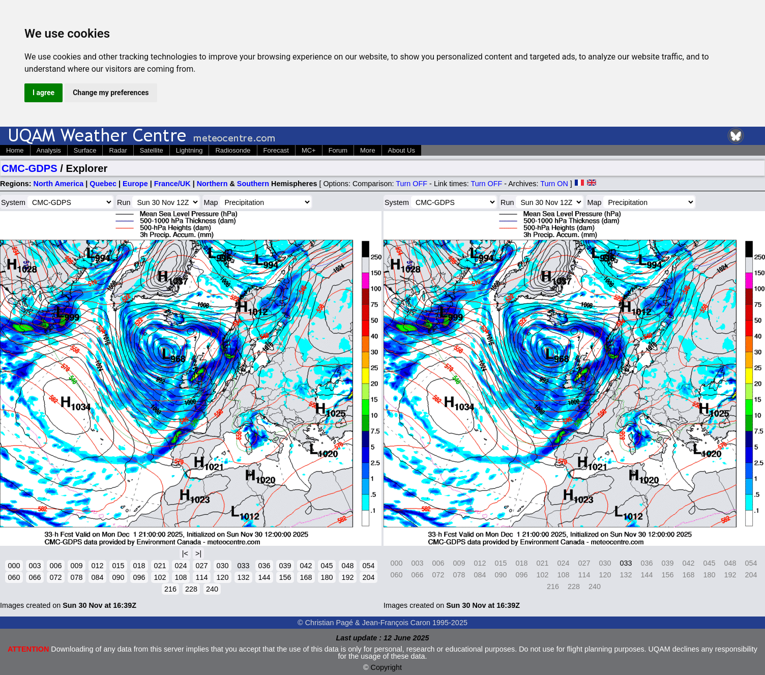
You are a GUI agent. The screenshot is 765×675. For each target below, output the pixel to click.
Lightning (189, 150)
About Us (401, 150)
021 (160, 566)
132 (243, 577)
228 (191, 589)
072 (55, 577)
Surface (85, 150)
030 (222, 566)
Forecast (276, 150)
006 (55, 566)
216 (170, 589)
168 (306, 577)
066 (34, 577)
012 (97, 566)
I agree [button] (43, 93)
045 (326, 566)
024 (180, 566)
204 (368, 577)
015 (118, 566)
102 (160, 577)
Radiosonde (232, 150)
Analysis (49, 150)
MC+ (309, 150)
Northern (212, 184)
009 (76, 566)
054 (368, 566)
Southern (253, 184)
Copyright (386, 667)
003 (34, 566)
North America (59, 184)
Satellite (151, 150)
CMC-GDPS (29, 168)
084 (97, 577)
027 (201, 566)
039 (285, 566)
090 (118, 577)
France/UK (172, 184)
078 (76, 577)
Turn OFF (411, 184)
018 (139, 566)
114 (201, 577)
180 (326, 577)
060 (14, 577)
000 (14, 566)
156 (285, 577)
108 (180, 577)
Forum (338, 150)
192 (347, 577)
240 (212, 589)
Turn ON (554, 184)
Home (15, 150)
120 (222, 577)
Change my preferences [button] (111, 93)
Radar (118, 150)
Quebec (103, 184)
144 (264, 577)
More (367, 150)
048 (347, 566)
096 (139, 577)
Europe (135, 184)
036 (264, 566)
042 (306, 566)
